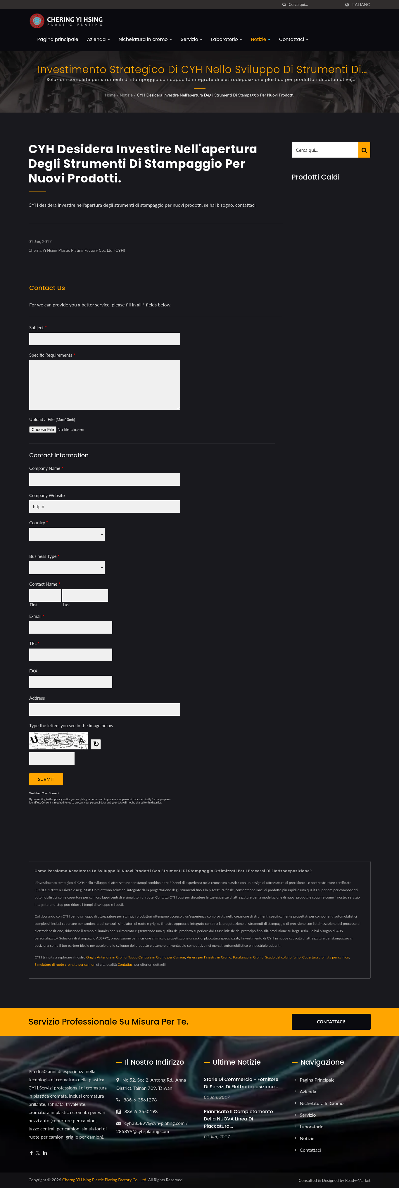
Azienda (98, 39)
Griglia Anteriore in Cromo (106, 957)
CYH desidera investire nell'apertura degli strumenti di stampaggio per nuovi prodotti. (215, 94)
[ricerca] (284, 4)
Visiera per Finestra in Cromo (209, 957)
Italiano (361, 4)
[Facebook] (31, 1153)
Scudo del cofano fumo (282, 957)
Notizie (260, 39)
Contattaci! (331, 1021)
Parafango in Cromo (248, 957)
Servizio (191, 39)
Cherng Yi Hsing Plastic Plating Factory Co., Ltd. (104, 1179)
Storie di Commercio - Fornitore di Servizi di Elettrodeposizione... (241, 1083)
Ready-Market (358, 1180)
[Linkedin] (45, 1153)
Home (110, 94)
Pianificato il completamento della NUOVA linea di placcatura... (238, 1119)
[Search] (315, 4)
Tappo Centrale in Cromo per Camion (156, 957)
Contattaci (293, 39)
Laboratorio (226, 39)
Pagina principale (57, 39)
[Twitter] (38, 1153)
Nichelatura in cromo (145, 39)
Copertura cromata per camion (325, 957)
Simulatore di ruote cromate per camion (65, 964)
